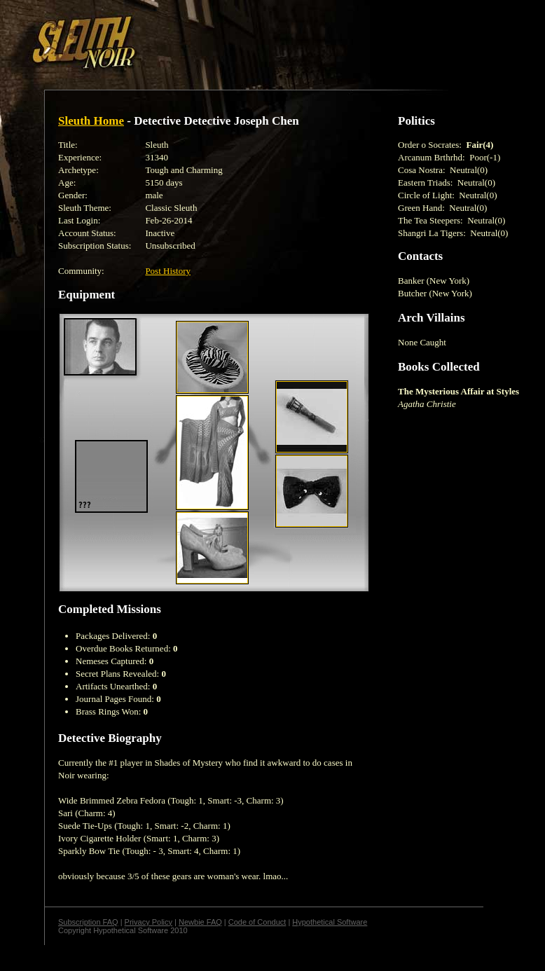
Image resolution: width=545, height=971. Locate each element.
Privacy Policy (148, 922)
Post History (168, 271)
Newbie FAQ (200, 922)
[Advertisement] (171, 37)
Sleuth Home (91, 121)
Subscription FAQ (88, 922)
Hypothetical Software (329, 922)
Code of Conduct (257, 922)
